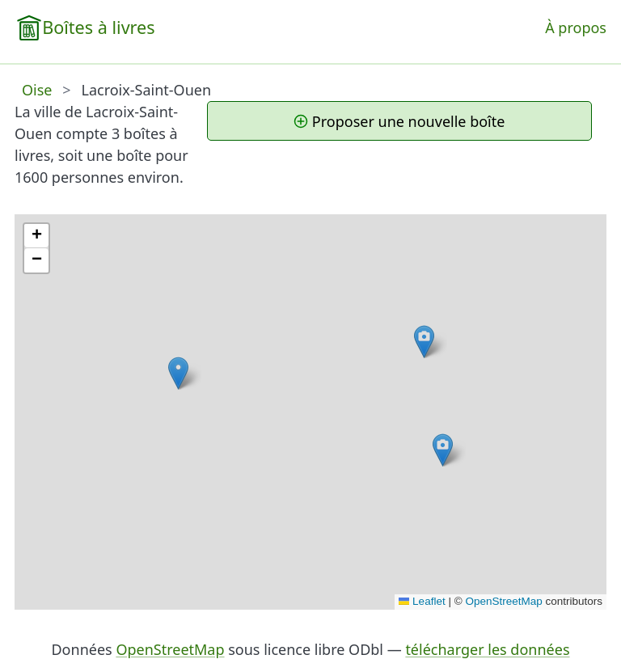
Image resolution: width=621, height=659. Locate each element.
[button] (424, 341)
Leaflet (422, 601)
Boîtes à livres (98, 27)
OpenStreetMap (503, 601)
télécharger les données (487, 649)
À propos (575, 27)
